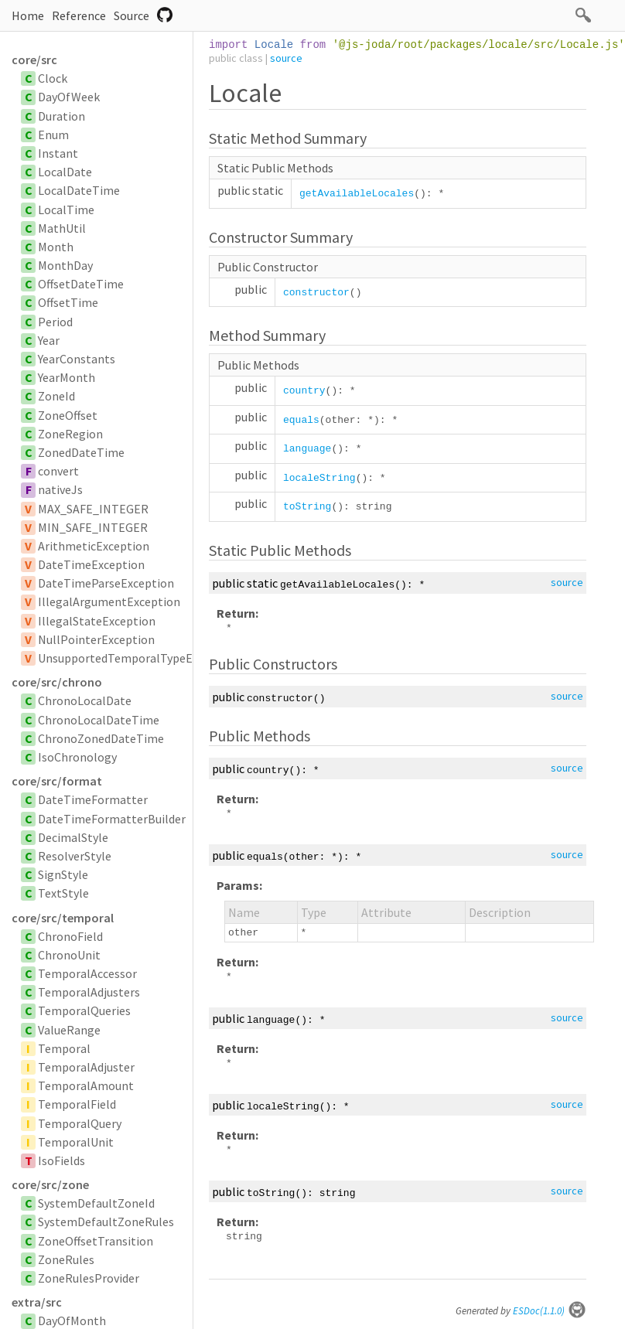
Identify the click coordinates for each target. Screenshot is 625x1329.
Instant (58, 153)
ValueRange (69, 1030)
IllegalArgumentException (109, 601)
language (307, 449)
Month (55, 246)
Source (131, 15)
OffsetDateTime (81, 283)
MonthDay (65, 265)
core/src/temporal (63, 917)
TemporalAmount (86, 1085)
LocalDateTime (79, 190)
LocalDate (65, 171)
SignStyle (63, 874)
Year (49, 340)
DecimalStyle (73, 837)
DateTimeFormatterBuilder (112, 818)
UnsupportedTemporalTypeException (138, 658)
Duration (61, 116)
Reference (79, 15)
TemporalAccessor (87, 973)
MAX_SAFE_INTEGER (93, 508)
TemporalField (77, 1104)
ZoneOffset (67, 415)
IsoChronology (77, 757)
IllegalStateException (96, 621)
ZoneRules (66, 1259)
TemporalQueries (84, 1010)
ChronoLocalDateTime (98, 720)
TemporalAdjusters (89, 992)
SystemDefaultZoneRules (106, 1221)
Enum (53, 134)
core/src (34, 59)
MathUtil (62, 228)
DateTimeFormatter (93, 799)
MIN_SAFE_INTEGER (93, 527)
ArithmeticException (93, 546)
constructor (316, 292)
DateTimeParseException (106, 583)
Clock (52, 78)
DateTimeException (91, 564)
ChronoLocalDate (84, 700)
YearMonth (66, 377)
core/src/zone (50, 1184)
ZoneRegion (70, 433)
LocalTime (66, 209)
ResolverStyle (74, 856)
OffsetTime (68, 302)
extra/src (37, 1302)
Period (55, 321)
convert (58, 471)
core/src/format (57, 781)
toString (307, 507)
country (304, 391)
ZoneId (56, 396)
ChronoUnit (69, 955)
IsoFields (61, 1160)
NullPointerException (96, 639)
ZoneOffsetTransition (95, 1241)
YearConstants (76, 358)
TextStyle (63, 893)
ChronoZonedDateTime (101, 738)
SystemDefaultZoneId (96, 1203)
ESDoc (549, 1310)
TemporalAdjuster (86, 1067)
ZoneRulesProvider (88, 1278)
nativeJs (60, 489)
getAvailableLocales (356, 193)
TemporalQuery (79, 1123)
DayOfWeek (69, 96)
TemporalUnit (76, 1142)
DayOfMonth (72, 1320)
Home (28, 15)
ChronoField (70, 936)
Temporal (64, 1048)
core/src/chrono (57, 682)
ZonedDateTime (81, 452)
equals (301, 420)
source (286, 58)
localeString (319, 478)
